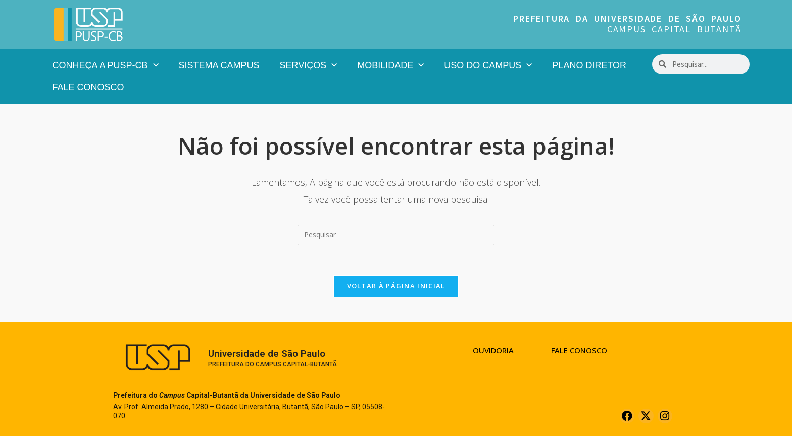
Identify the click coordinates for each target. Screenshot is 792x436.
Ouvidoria (493, 350)
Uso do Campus (488, 65)
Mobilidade (390, 65)
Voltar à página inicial (396, 285)
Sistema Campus (219, 65)
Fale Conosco (88, 87)
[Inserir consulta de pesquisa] (396, 235)
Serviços (308, 65)
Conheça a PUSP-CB (106, 65)
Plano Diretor (589, 65)
